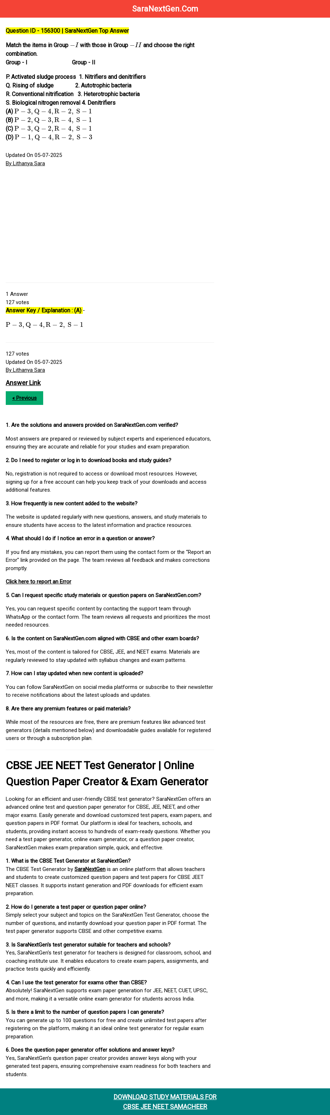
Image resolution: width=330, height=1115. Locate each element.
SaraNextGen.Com (165, 8)
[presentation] (74, 45)
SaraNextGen (89, 869)
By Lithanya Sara (25, 163)
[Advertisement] (110, 225)
